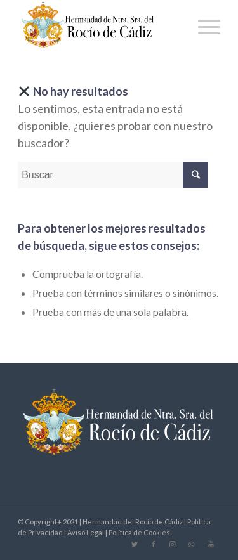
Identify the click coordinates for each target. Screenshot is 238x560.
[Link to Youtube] (210, 544)
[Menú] (202, 25)
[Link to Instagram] (172, 544)
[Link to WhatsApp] (191, 544)
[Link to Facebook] (153, 544)
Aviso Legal (85, 532)
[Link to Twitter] (134, 544)
